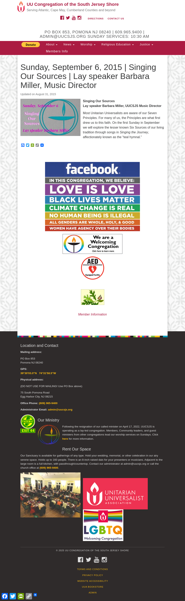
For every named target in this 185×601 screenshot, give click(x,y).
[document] (92, 193)
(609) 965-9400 (48, 403)
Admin (93, 592)
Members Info (57, 51)
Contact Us (116, 18)
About (51, 44)
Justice (146, 44)
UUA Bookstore (92, 587)
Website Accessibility (92, 581)
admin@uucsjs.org (60, 409)
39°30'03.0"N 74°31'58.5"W (38, 373)
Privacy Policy (92, 575)
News (68, 44)
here (65, 438)
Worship (88, 44)
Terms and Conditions (92, 569)
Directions (96, 18)
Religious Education (118, 44)
